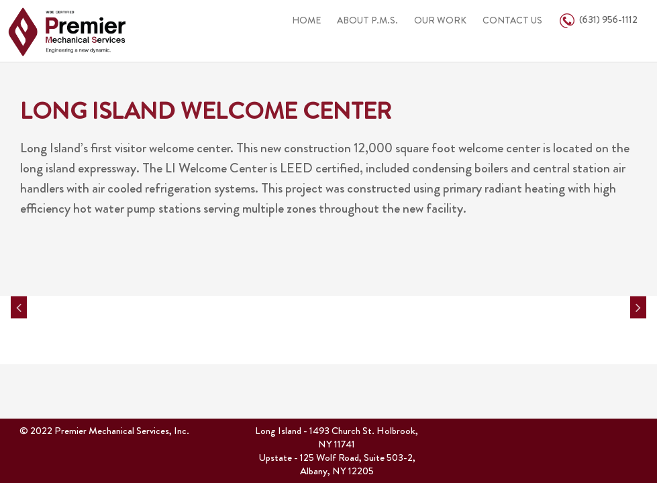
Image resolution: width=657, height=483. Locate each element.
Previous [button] (19, 307)
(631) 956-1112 (599, 20)
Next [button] (638, 307)
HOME (306, 20)
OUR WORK (440, 20)
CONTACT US (512, 20)
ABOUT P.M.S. (367, 20)
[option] (328, 296)
